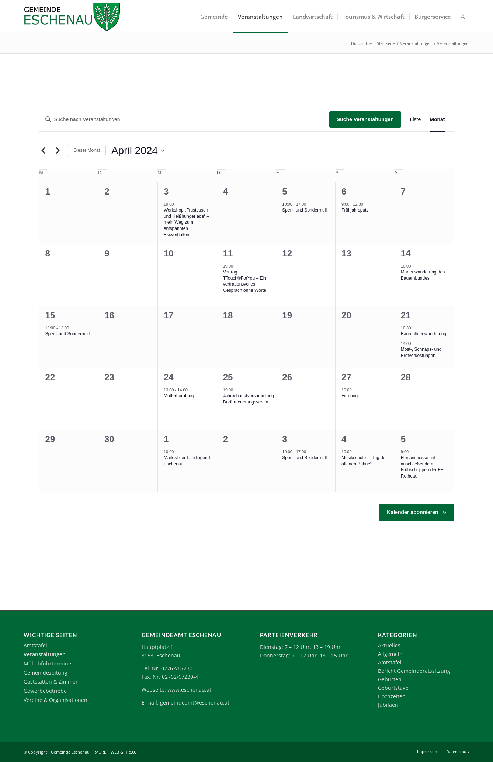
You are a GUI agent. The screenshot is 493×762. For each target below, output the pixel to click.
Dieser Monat (87, 150)
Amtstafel (35, 645)
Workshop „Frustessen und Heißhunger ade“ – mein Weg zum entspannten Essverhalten (186, 222)
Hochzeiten (392, 696)
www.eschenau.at (189, 689)
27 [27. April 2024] (346, 377)
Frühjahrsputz (354, 210)
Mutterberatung (179, 395)
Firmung (349, 395)
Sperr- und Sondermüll (304, 210)
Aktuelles (389, 645)
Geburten (390, 679)
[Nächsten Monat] (57, 150)
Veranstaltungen (45, 654)
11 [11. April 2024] (228, 253)
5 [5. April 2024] (284, 191)
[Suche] (463, 16)
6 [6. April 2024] (343, 191)
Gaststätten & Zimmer (51, 681)
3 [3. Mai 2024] (284, 439)
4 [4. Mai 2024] (343, 439)
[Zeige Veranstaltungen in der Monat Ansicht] (437, 119)
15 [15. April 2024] (50, 315)
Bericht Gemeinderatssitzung (414, 670)
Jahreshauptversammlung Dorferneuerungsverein (248, 399)
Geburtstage (393, 687)
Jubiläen (388, 704)
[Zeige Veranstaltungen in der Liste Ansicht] (415, 119)
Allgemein (390, 653)
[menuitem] (214, 16)
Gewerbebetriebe (45, 690)
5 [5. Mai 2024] (403, 439)
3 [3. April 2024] (166, 191)
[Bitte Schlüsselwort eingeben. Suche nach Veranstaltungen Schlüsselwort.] (184, 119)
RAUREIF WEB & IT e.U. (114, 752)
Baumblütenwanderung (423, 333)
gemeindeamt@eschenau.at (194, 702)
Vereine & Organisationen (55, 699)
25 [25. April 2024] (228, 377)
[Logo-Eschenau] (72, 16)
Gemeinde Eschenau (70, 752)
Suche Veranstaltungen (365, 119)
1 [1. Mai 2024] (166, 439)
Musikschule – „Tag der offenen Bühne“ (364, 460)
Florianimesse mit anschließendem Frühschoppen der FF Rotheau (422, 467)
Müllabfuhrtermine (47, 663)
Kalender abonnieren (412, 512)
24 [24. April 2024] (169, 377)
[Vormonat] (43, 150)
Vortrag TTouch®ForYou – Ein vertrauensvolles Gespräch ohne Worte (244, 281)
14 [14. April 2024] (406, 253)
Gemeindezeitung (45, 672)
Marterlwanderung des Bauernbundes (423, 275)
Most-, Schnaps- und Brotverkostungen (421, 352)
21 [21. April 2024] (406, 315)
